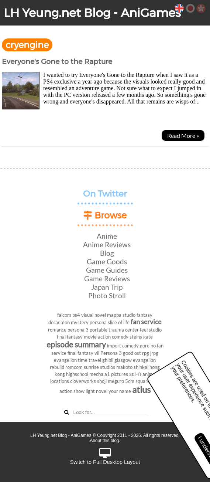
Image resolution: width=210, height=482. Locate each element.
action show (72, 391)
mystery (80, 322)
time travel (89, 360)
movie (90, 337)
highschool (77, 374)
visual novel (93, 315)
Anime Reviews (107, 244)
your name (120, 391)
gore (144, 346)
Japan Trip (107, 287)
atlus (141, 389)
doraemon (59, 322)
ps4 (76, 315)
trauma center (124, 330)
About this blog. (105, 440)
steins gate (141, 337)
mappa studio (121, 315)
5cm (129, 381)
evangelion (65, 360)
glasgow (123, 360)
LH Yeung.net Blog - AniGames (92, 13)
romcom (74, 367)
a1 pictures (116, 374)
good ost (132, 353)
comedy (130, 346)
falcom (64, 315)
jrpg (154, 353)
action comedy (113, 337)
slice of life (119, 322)
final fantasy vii (83, 353)
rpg (145, 353)
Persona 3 (111, 353)
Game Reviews (107, 278)
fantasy (144, 315)
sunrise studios (99, 367)
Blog (107, 253)
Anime (107, 236)
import (114, 346)
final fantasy (70, 337)
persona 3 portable (87, 330)
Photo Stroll (107, 295)
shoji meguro (110, 381)
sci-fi (135, 373)
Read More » (183, 135)
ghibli (107, 360)
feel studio (151, 330)
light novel (96, 391)
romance (57, 330)
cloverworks (83, 381)
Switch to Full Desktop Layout (105, 456)
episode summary (76, 344)
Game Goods (107, 261)
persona (98, 322)
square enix (147, 381)
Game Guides (107, 270)
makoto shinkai (132, 367)
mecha (96, 374)
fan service (146, 322)
